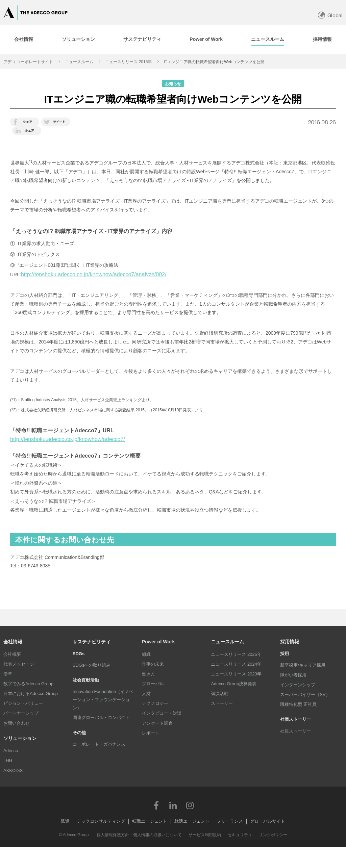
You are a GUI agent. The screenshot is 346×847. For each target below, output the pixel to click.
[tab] (78, 39)
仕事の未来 (153, 664)
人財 (146, 693)
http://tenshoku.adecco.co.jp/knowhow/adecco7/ (67, 439)
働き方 (148, 673)
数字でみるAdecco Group (28, 683)
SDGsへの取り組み (92, 665)
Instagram (190, 805)
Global (335, 15)
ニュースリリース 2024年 (236, 664)
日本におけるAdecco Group (30, 693)
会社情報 (12, 641)
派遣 (65, 821)
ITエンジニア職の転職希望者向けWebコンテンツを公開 (214, 61)
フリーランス (230, 821)
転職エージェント (149, 821)
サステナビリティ (91, 641)
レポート (150, 733)
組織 (146, 654)
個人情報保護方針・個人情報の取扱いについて (139, 834)
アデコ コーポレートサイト (28, 61)
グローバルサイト (267, 821)
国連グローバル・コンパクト (101, 717)
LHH (7, 760)
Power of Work (158, 641)
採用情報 (289, 641)
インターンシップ (297, 684)
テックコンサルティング (101, 821)
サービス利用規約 (205, 834)
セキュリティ (240, 834)
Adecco (10, 750)
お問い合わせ (16, 723)
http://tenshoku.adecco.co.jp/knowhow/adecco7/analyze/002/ (94, 274)
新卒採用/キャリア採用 (302, 665)
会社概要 (12, 654)
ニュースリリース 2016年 (128, 61)
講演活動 (219, 693)
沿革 (7, 673)
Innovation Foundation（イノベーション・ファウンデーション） (103, 699)
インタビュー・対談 (161, 713)
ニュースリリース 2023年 (236, 673)
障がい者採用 (293, 674)
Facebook (156, 805)
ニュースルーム (79, 61)
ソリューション (19, 738)
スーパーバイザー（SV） (305, 694)
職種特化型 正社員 (298, 704)
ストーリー (222, 703)
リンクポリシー (273, 834)
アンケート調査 (157, 723)
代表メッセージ (18, 664)
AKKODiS (13, 770)
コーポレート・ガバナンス (99, 744)
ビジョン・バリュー (23, 703)
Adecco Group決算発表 (233, 683)
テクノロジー (155, 703)
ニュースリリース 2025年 (236, 654)
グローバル (153, 683)
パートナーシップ (21, 713)
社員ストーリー (295, 731)
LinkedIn (173, 805)
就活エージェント (191, 821)
